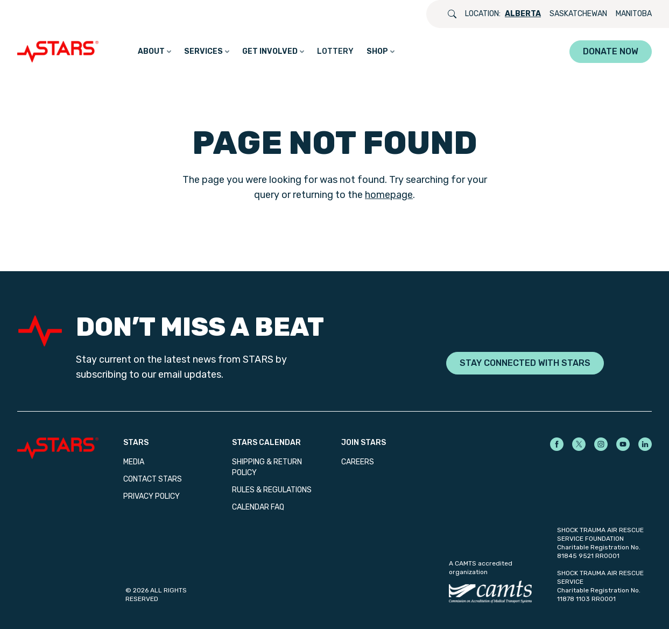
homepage (389, 195)
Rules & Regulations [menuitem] (272, 489)
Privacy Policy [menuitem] (151, 496)
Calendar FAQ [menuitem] (258, 507)
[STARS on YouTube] (623, 444)
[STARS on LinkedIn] (645, 444)
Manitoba (634, 13)
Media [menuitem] (133, 462)
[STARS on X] (579, 444)
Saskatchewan (578, 13)
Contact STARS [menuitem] (152, 479)
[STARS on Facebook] (557, 444)
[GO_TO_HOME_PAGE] (60, 51)
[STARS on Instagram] (601, 444)
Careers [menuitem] (357, 462)
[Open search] (452, 14)
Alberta (523, 13)
